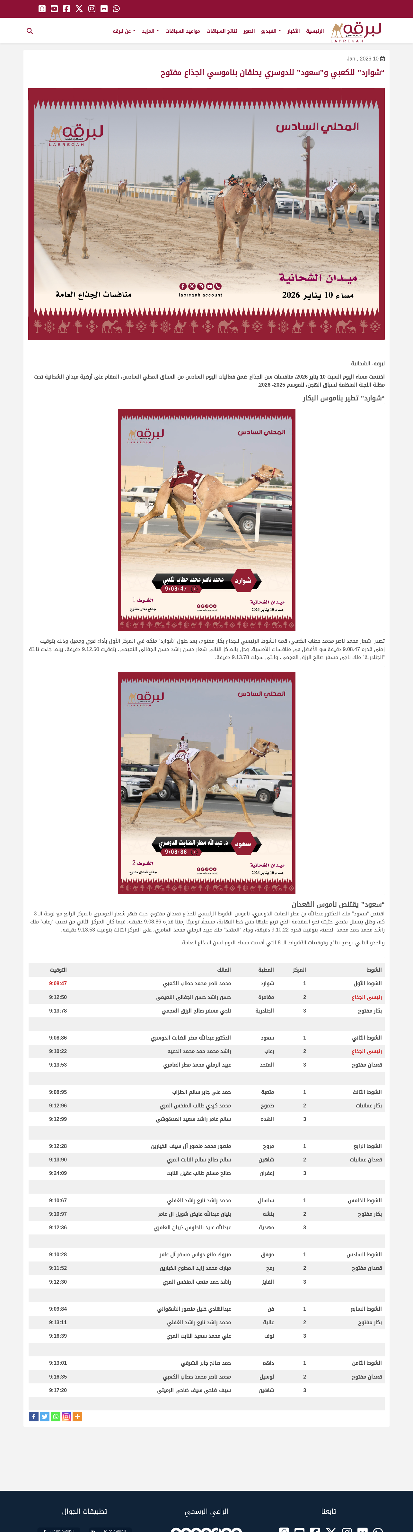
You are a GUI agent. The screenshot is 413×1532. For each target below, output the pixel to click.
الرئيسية (315, 31)
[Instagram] (66, 1416)
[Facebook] (34, 1416)
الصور (249, 31)
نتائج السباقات (221, 31)
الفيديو (271, 31)
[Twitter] (44, 1416)
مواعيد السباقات (182, 31)
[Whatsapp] (55, 1416)
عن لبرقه (124, 31)
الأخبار (293, 31)
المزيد (150, 31)
